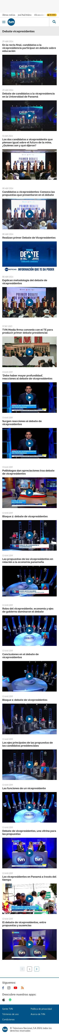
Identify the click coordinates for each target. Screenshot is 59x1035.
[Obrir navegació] (4, 22)
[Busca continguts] (54, 22)
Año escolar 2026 (41, 15)
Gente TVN (7, 1009)
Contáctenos (8, 1019)
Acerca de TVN (38, 1014)
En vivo (52, 15)
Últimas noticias (8, 15)
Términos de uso (10, 1014)
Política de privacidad (41, 1009)
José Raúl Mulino (24, 15)
